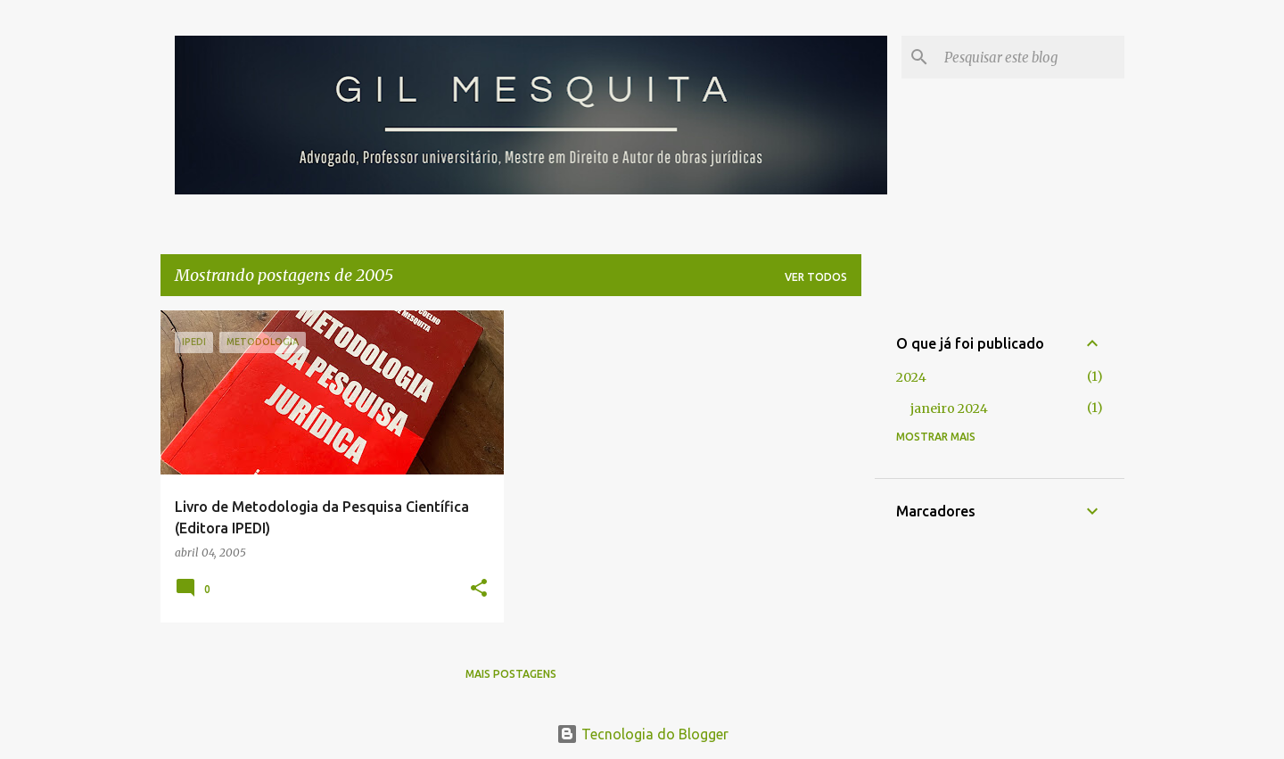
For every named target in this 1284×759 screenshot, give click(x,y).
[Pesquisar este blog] (1030, 57)
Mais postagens (510, 674)
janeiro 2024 (949, 408)
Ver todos (816, 277)
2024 (911, 377)
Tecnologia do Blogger (642, 734)
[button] (479, 589)
